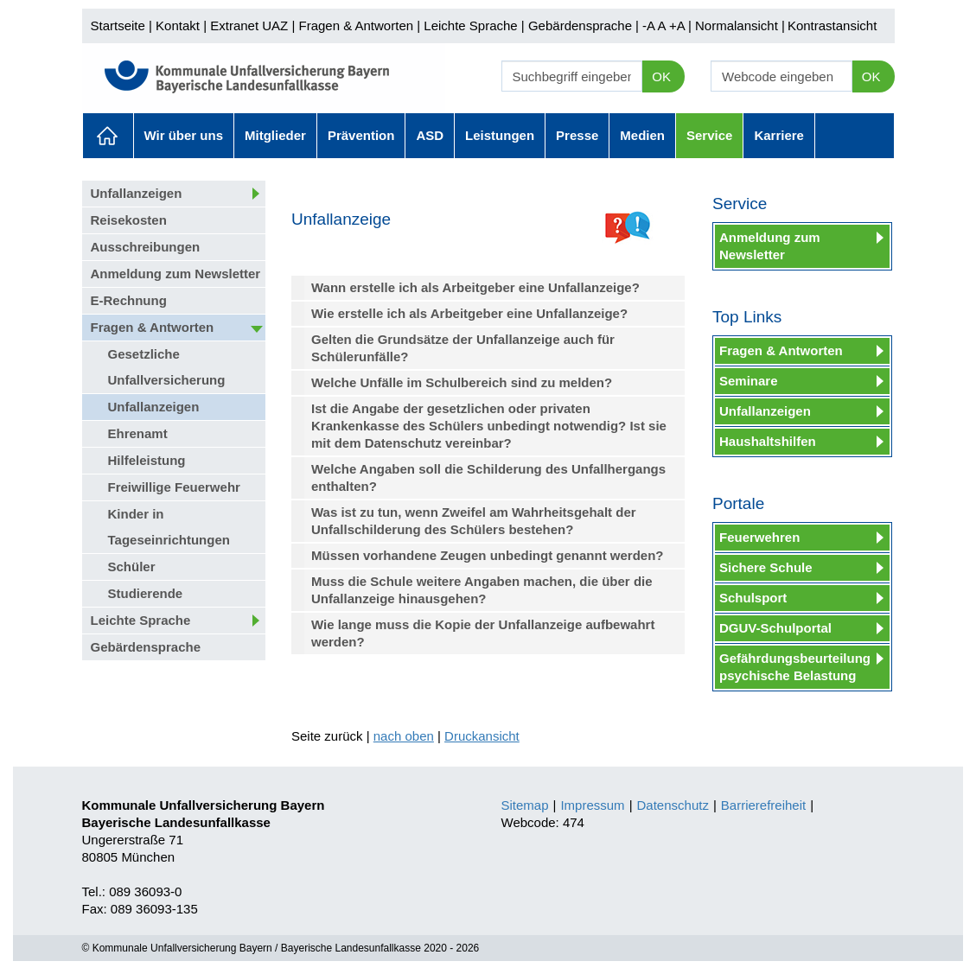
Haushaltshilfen (767, 441)
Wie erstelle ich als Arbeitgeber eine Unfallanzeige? (469, 313)
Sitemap (525, 805)
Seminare (748, 380)
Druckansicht (482, 736)
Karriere (779, 135)
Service (709, 135)
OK (661, 76)
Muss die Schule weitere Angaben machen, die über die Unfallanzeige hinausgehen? (482, 590)
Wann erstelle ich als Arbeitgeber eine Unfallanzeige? (475, 287)
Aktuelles (108, 135)
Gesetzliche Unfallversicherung (167, 367)
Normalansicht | (740, 25)
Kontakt (178, 25)
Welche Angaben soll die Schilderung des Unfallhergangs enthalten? (488, 477)
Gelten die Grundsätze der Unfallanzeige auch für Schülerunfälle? (463, 348)
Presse (577, 135)
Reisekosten (129, 220)
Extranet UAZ (249, 25)
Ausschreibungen (146, 246)
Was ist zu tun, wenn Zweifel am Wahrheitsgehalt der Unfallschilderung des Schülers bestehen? (473, 521)
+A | (679, 25)
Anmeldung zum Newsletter (176, 273)
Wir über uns (184, 135)
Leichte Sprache (470, 25)
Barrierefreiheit (763, 805)
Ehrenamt (138, 433)
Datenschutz (673, 805)
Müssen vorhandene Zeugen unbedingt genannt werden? (487, 555)
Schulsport (753, 597)
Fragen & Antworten (355, 25)
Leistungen (499, 135)
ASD (429, 135)
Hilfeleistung (147, 460)
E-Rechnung (129, 300)
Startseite (118, 25)
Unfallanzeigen (136, 193)
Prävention (361, 135)
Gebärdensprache (580, 25)
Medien (642, 135)
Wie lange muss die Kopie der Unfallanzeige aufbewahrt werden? (482, 633)
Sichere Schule (766, 567)
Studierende (145, 593)
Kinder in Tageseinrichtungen (169, 526)
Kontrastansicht (832, 25)
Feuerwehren (759, 537)
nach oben (403, 736)
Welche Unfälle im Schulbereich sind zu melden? (461, 382)
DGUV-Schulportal (775, 628)
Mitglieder (275, 135)
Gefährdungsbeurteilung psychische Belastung (795, 667)
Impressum (592, 805)
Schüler (132, 566)
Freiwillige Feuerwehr (174, 487)
